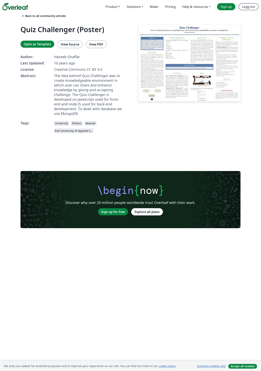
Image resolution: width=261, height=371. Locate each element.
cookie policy (167, 366)
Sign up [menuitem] (226, 7)
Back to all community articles (43, 16)
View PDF (96, 44)
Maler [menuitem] (154, 7)
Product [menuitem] (112, 7)
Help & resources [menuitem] (195, 7)
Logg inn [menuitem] (248, 7)
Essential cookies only (211, 366)
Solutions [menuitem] (134, 7)
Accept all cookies (243, 366)
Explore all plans (147, 212)
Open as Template (37, 44)
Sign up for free (113, 212)
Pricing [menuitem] (170, 7)
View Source (70, 44)
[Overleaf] (15, 6)
